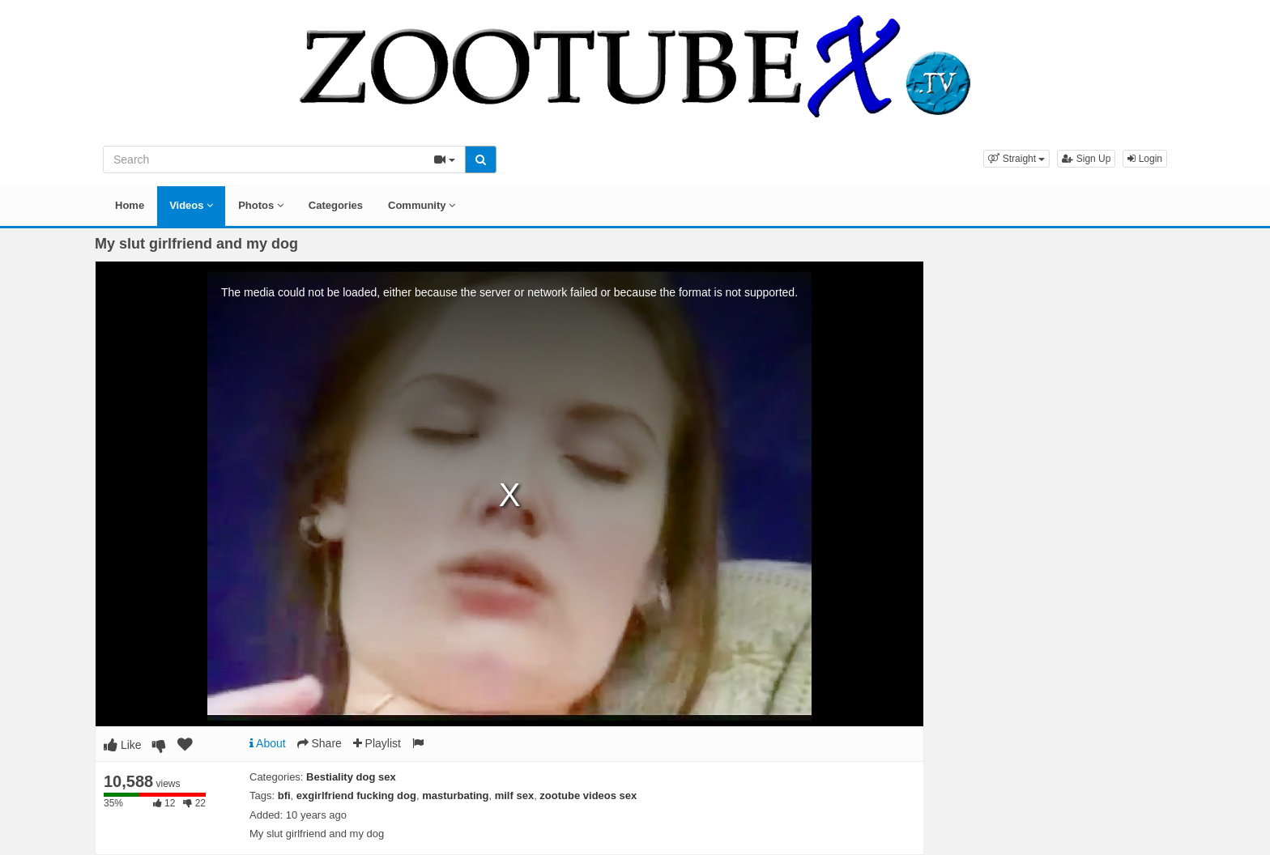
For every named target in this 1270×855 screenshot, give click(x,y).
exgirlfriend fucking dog (356, 795)
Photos (260, 205)
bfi (284, 795)
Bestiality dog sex (351, 777)
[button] (1016, 159)
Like (123, 744)
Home (129, 205)
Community (421, 205)
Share (319, 743)
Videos (191, 205)
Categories (336, 205)
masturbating (455, 795)
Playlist (377, 743)
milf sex (514, 795)
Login (1144, 158)
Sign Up (1086, 158)
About (267, 743)
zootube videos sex (588, 795)
